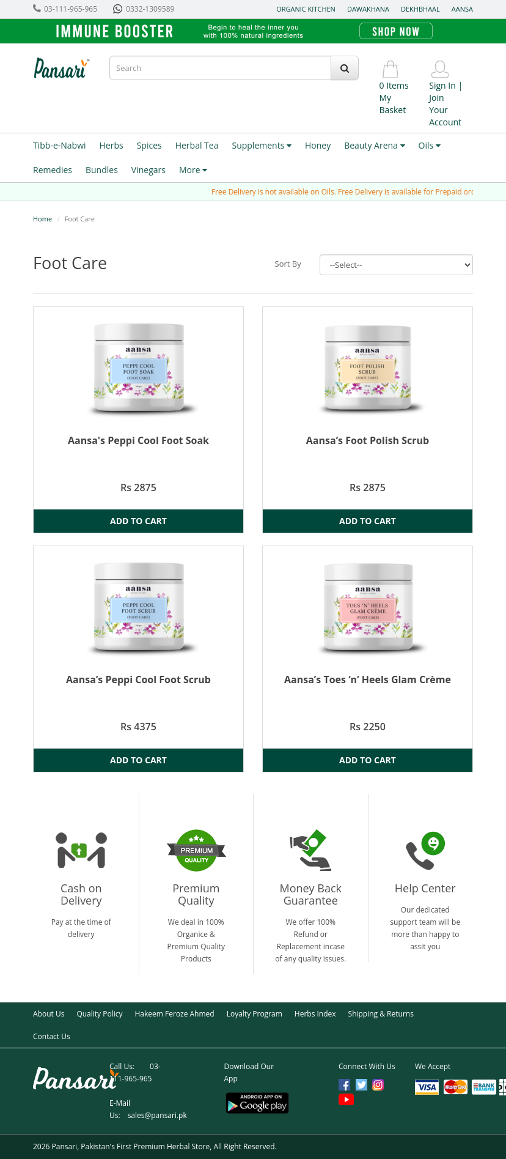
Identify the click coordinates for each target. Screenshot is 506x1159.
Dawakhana (368, 8)
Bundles (102, 170)
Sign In (442, 85)
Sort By (288, 263)
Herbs (111, 145)
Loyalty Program (254, 1014)
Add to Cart (138, 521)
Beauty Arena (374, 145)
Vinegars (148, 170)
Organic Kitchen (306, 8)
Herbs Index (315, 1014)
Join (436, 97)
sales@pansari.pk (157, 1115)
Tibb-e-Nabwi (59, 145)
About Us (48, 1014)
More (193, 170)
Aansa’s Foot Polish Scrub (367, 440)
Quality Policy (99, 1014)
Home (42, 218)
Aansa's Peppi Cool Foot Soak (138, 440)
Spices (149, 145)
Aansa (462, 8)
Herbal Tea (197, 145)
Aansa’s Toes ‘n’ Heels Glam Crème (367, 679)
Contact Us (51, 1036)
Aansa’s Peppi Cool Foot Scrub (138, 679)
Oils (430, 145)
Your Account (445, 116)
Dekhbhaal (420, 8)
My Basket (393, 104)
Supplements (262, 145)
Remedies (52, 170)
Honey (318, 145)
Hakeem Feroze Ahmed (174, 1014)
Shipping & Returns (381, 1014)
